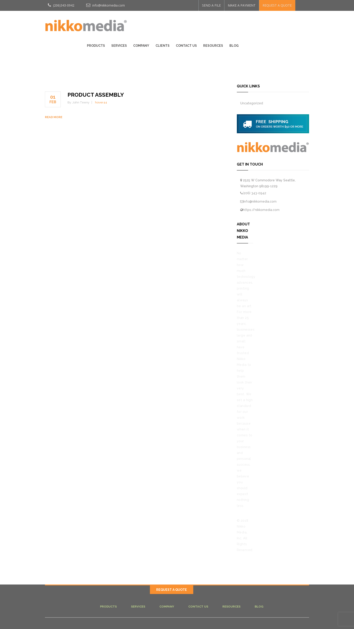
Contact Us (254, 23)
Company (209, 23)
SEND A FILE (211, 5)
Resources (281, 23)
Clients (230, 23)
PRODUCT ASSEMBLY (96, 94)
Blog (301, 23)
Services (187, 23)
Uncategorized (251, 103)
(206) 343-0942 (254, 193)
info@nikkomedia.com (105, 5)
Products (164, 23)
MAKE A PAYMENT (242, 5)
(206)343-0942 (61, 5)
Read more (53, 117)
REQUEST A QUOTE (277, 5)
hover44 (101, 102)
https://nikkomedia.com (261, 210)
